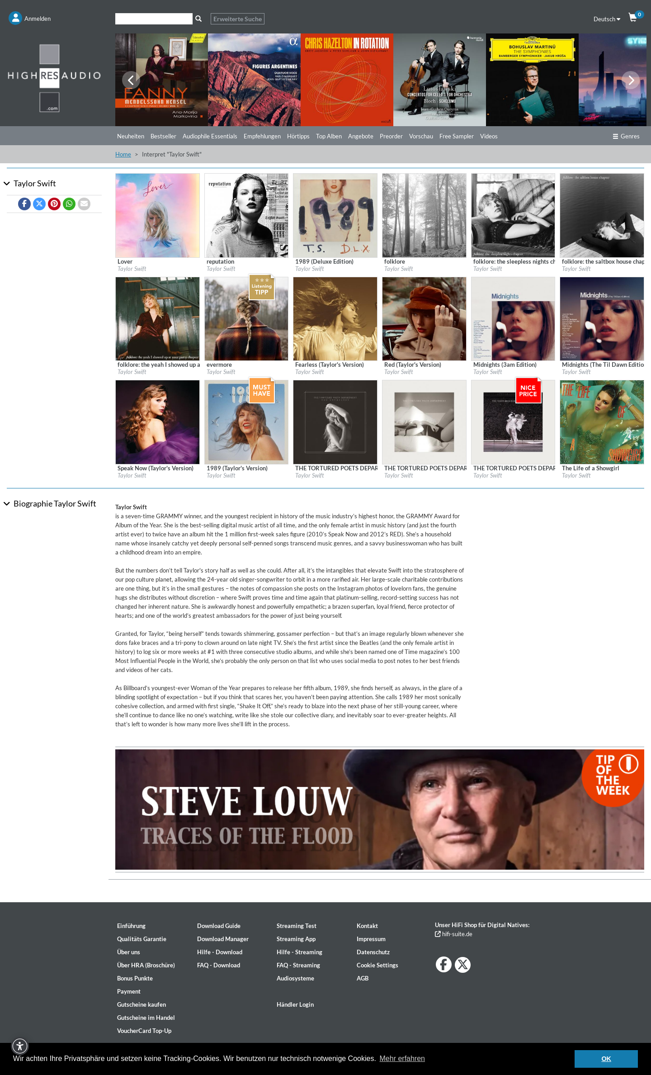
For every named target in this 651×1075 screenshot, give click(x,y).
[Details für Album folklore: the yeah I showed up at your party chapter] (157, 318)
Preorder (391, 136)
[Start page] (54, 78)
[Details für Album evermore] (246, 318)
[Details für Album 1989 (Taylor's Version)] (246, 421)
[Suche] (154, 18)
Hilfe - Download (219, 952)
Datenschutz (373, 952)
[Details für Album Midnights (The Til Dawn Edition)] (602, 318)
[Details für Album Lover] (157, 214)
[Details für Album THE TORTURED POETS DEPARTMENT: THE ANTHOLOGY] (335, 421)
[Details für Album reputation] (246, 214)
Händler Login (295, 1004)
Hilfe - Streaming (299, 952)
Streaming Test (296, 925)
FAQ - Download (218, 965)
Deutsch (607, 19)
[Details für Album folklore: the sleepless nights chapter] (513, 214)
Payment (129, 991)
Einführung (131, 925)
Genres (626, 136)
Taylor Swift (132, 268)
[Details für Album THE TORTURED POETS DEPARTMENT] (424, 421)
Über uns (128, 952)
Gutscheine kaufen (141, 1004)
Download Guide (219, 925)
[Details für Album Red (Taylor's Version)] (424, 318)
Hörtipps (298, 136)
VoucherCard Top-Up (144, 1030)
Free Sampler (456, 136)
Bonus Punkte (135, 978)
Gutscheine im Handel (146, 1017)
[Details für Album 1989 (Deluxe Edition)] (335, 214)
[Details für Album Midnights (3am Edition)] (513, 318)
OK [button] (606, 1058)
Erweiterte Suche (237, 19)
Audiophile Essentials (210, 136)
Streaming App (296, 938)
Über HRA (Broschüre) (146, 965)
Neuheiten (130, 136)
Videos (489, 136)
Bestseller (163, 136)
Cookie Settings (377, 965)
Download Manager (223, 938)
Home (123, 154)
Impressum (371, 938)
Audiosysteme (295, 978)
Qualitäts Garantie (141, 938)
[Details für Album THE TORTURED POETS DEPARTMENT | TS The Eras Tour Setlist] (513, 421)
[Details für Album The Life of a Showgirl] (602, 421)
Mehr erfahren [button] (402, 1058)
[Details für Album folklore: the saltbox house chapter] (602, 214)
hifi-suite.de (453, 934)
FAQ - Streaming (298, 965)
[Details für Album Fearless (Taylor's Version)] (335, 318)
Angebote (360, 136)
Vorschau (421, 136)
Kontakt (367, 925)
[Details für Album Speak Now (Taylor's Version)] (157, 421)
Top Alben (329, 136)
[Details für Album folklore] (424, 214)
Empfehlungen (262, 136)
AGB (362, 978)
